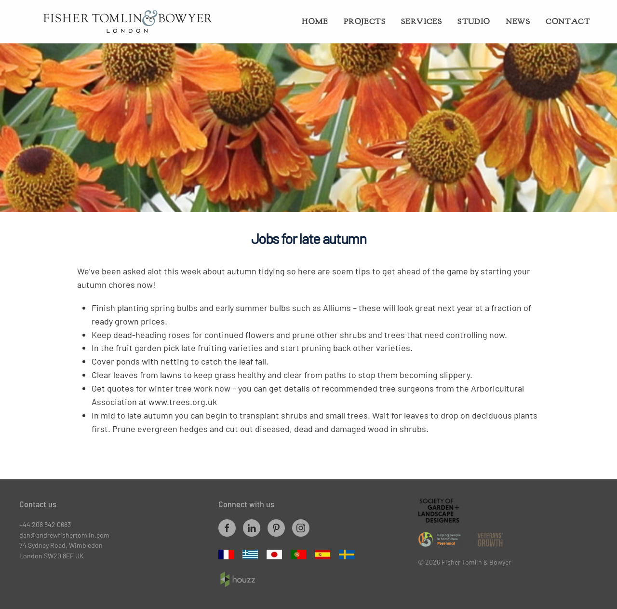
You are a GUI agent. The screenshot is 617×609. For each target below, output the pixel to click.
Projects (365, 22)
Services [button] (421, 22)
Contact (568, 22)
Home (315, 22)
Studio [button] (473, 22)
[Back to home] (129, 21)
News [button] (518, 22)
